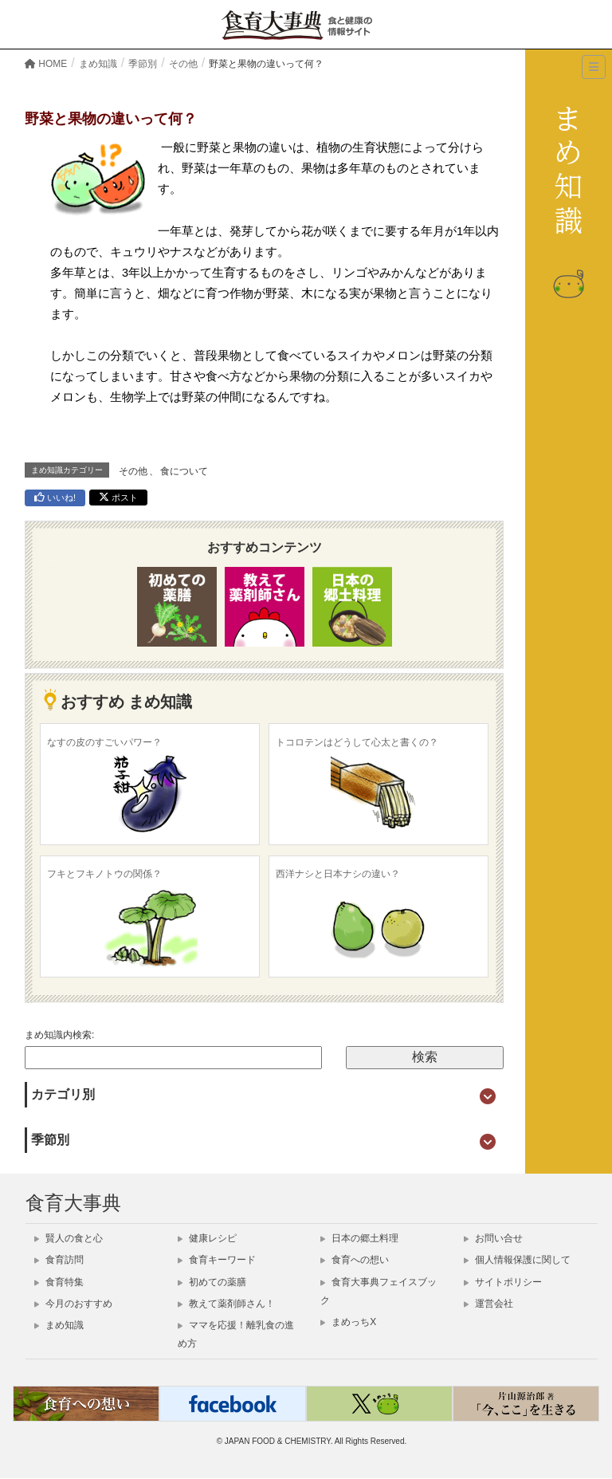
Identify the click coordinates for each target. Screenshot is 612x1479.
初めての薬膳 (212, 1282)
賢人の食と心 (68, 1238)
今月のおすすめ (73, 1303)
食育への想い (354, 1259)
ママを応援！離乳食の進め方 (236, 1334)
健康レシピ (207, 1238)
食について (184, 471)
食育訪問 (59, 1259)
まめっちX (348, 1322)
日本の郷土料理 (359, 1238)
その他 (133, 471)
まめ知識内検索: (59, 1034)
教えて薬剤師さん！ (226, 1303)
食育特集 (59, 1282)
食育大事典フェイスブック (378, 1291)
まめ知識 (59, 1325)
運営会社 (488, 1303)
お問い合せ (493, 1238)
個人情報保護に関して (517, 1259)
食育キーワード (217, 1259)
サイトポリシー (503, 1282)
